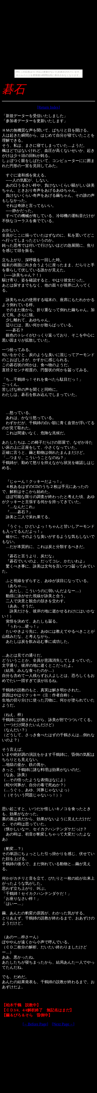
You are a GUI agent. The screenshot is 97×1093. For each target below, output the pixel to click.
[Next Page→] (63, 1024)
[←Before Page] (35, 1024)
